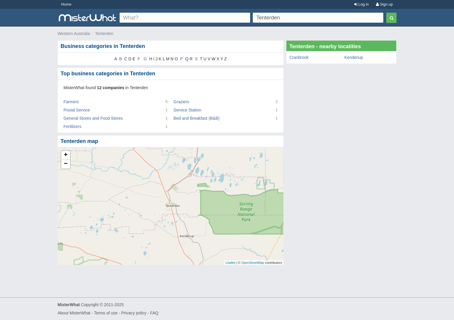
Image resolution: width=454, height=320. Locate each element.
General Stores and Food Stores (93, 118)
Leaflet (230, 262)
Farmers (71, 101)
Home (66, 4)
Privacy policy (134, 313)
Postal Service (77, 110)
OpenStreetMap (252, 262)
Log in (361, 4)
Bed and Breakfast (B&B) (196, 118)
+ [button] (65, 155)
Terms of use (106, 313)
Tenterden (104, 33)
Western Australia (74, 33)
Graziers (181, 101)
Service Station (187, 110)
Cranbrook (298, 57)
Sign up (384, 4)
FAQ (154, 313)
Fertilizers (73, 126)
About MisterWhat (74, 313)
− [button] (65, 164)
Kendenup (353, 57)
